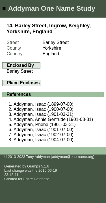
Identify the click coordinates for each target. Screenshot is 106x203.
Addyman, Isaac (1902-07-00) (43, 134)
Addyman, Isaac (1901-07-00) (43, 129)
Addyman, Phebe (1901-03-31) (45, 124)
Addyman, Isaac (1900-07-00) (43, 109)
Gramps (33, 166)
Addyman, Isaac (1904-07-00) (43, 139)
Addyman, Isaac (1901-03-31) (43, 114)
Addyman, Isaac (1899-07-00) (43, 104)
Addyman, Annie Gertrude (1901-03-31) (53, 119)
